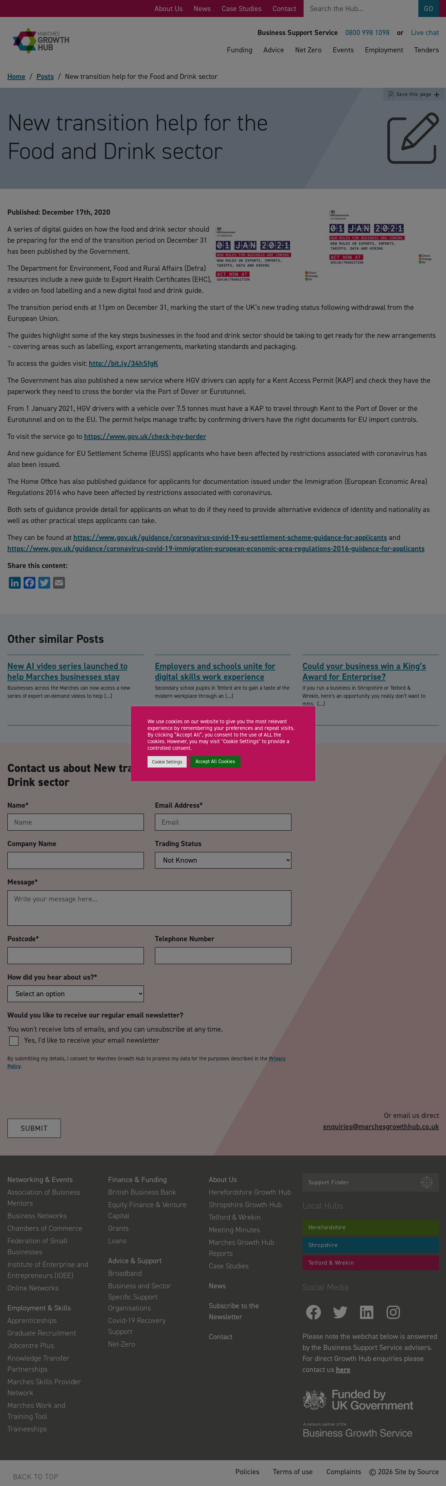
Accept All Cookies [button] (215, 761)
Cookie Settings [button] (167, 762)
